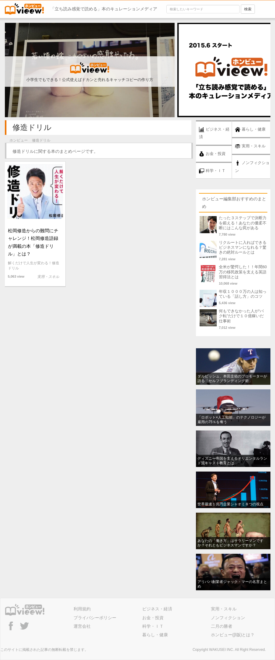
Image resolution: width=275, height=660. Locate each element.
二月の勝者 (221, 626)
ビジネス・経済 (157, 608)
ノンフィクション (228, 617)
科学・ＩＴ (153, 626)
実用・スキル (224, 608)
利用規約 (82, 608)
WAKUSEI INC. (221, 650)
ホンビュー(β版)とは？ (233, 634)
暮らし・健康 (155, 634)
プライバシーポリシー (95, 617)
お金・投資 (153, 617)
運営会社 (82, 626)
